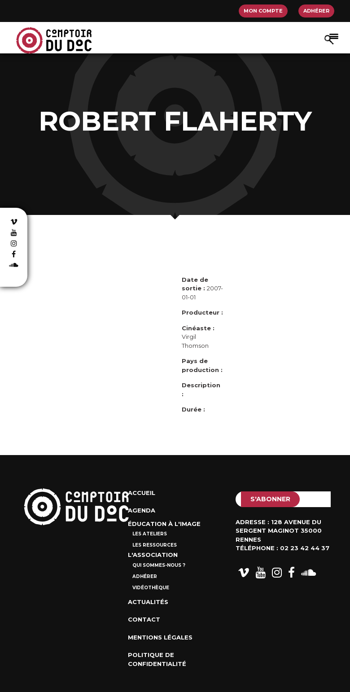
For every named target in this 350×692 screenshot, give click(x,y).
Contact (144, 619)
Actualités (148, 601)
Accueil (141, 492)
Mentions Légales (160, 637)
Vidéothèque (150, 588)
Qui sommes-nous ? (158, 565)
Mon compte (263, 11)
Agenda (141, 510)
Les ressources (154, 545)
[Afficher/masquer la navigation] (333, 36)
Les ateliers (149, 534)
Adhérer (316, 11)
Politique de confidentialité (157, 659)
